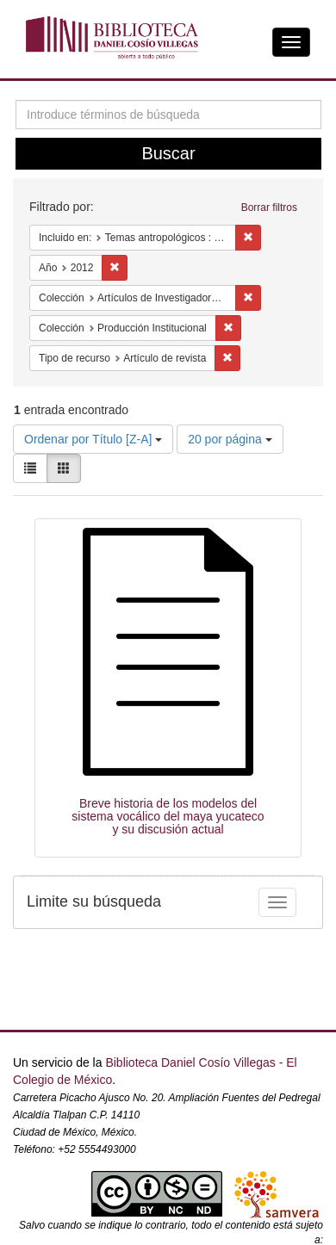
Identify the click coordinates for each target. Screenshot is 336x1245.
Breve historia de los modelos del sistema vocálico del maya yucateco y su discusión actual (168, 816)
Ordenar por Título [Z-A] (93, 439)
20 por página (230, 439)
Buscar (168, 153)
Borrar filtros (269, 207)
